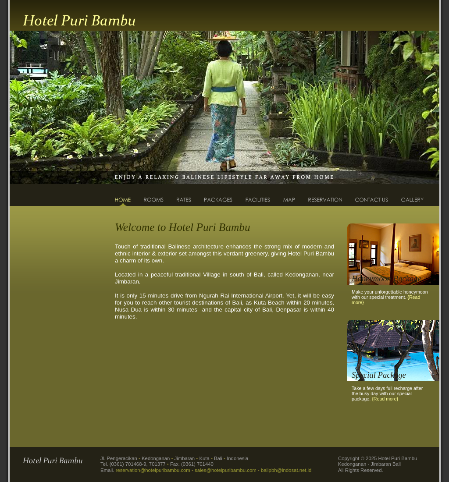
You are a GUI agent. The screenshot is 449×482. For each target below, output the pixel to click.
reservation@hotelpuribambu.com (153, 470)
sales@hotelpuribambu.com (226, 470)
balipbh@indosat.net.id (286, 470)
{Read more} (385, 398)
